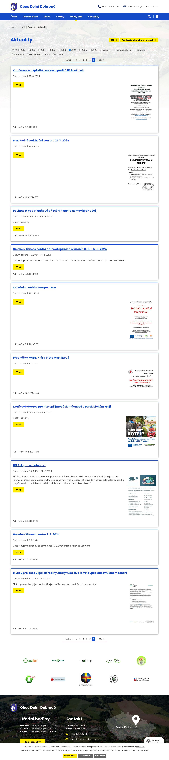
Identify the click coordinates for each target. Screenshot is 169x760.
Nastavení (100, 756)
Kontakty (93, 16)
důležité (141, 49)
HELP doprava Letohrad (29, 465)
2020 (32, 49)
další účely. (140, 746)
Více (18, 84)
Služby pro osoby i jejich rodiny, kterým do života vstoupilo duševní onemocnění (70, 573)
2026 (94, 49)
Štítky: (14, 49)
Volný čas (76, 16)
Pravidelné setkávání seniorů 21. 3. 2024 (41, 140)
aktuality (106, 49)
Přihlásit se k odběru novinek (139, 40)
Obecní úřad (30, 16)
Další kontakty (33, 741)
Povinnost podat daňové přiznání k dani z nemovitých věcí (54, 211)
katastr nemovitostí (39, 54)
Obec (47, 16)
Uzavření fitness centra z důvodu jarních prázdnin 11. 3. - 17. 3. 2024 (60, 249)
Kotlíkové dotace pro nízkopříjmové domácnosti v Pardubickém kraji (62, 406)
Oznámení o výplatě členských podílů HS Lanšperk (48, 70)
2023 (63, 49)
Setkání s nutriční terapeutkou (34, 287)
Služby (60, 16)
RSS (114, 40)
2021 (43, 49)
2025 (84, 49)
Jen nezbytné (85, 756)
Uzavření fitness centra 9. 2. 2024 (36, 534)
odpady (59, 54)
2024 (73, 49)
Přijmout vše (69, 756)
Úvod (14, 16)
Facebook (19, 54)
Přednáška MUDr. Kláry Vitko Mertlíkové (41, 358)
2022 (52, 49)
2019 (23, 49)
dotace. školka (124, 49)
